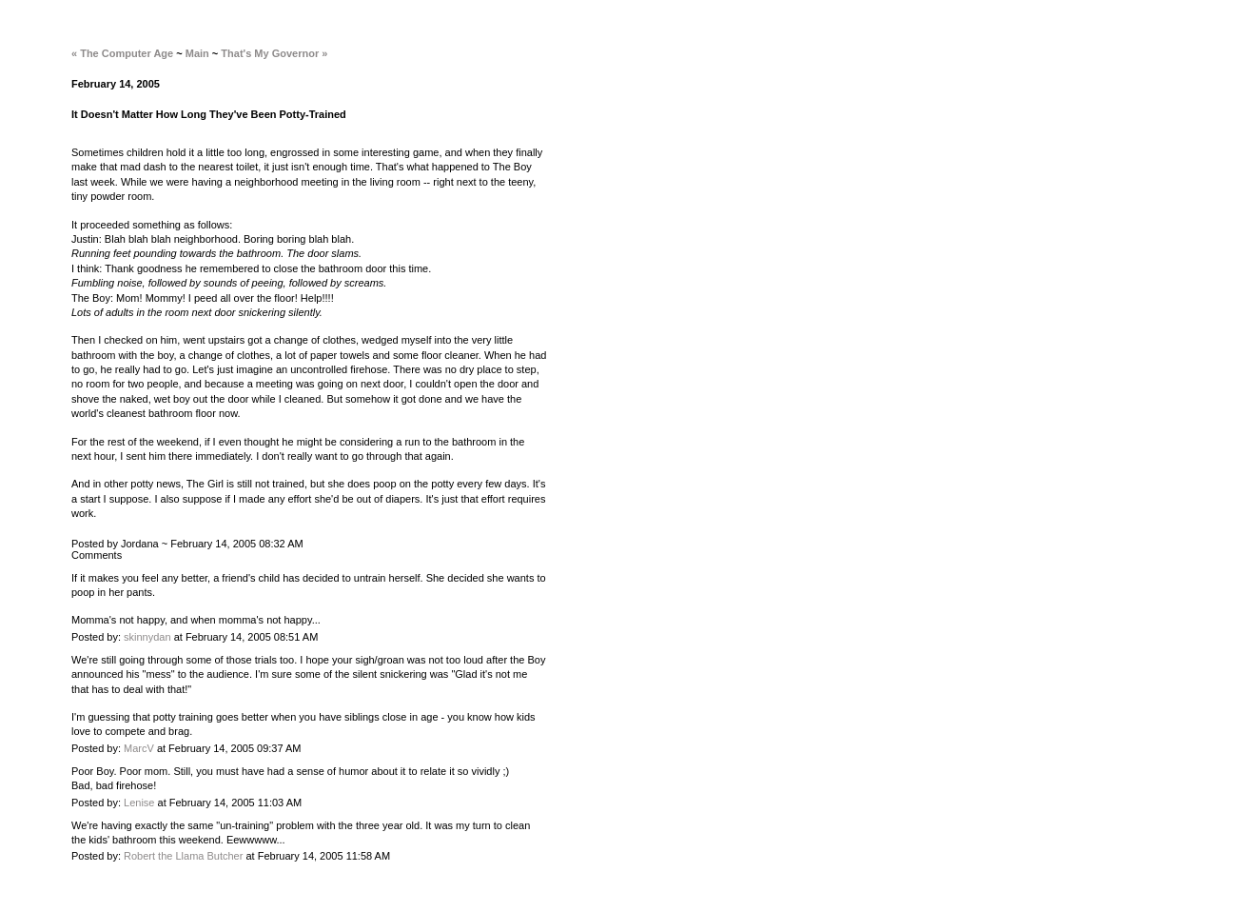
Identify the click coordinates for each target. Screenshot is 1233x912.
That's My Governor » (274, 53)
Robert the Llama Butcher (183, 856)
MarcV (139, 748)
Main (197, 53)
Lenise (139, 802)
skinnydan (147, 637)
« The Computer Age (122, 53)
